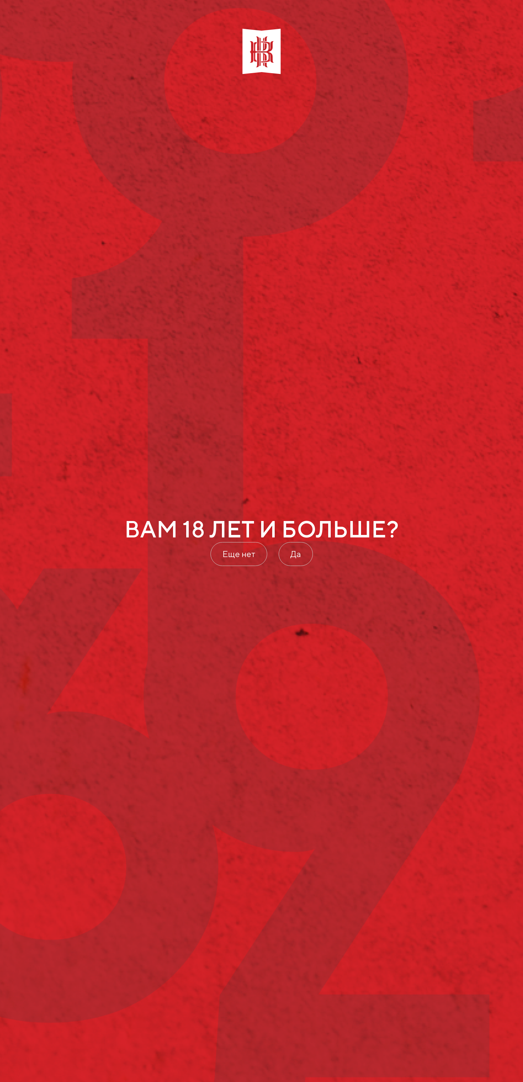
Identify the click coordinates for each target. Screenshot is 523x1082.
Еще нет (238, 554)
